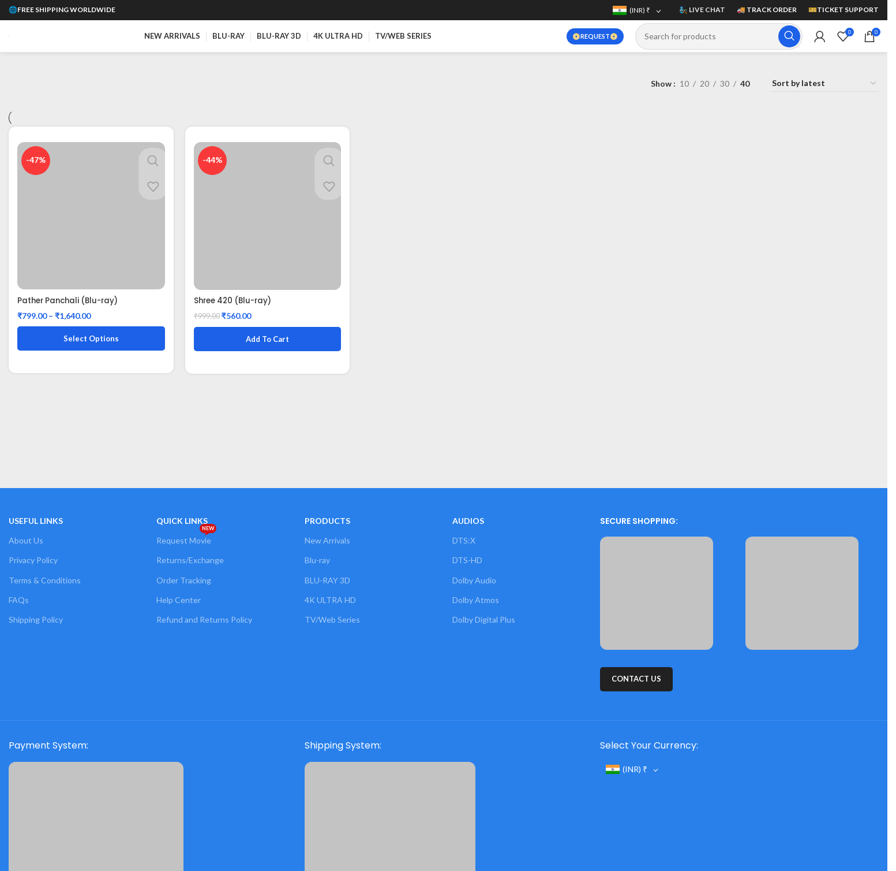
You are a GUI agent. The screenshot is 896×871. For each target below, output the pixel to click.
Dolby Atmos (475, 600)
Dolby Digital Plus (483, 619)
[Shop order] (825, 84)
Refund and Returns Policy (204, 619)
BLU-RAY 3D (327, 580)
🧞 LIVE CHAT (702, 9)
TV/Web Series (332, 619)
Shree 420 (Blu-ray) (237, 296)
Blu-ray (317, 560)
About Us (26, 540)
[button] (266, 334)
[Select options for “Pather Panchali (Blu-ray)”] (88, 334)
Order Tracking (183, 580)
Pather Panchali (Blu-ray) (71, 296)
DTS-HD (467, 560)
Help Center (178, 600)
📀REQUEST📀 (595, 36)
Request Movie (186, 538)
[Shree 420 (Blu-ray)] (266, 213)
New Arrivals (327, 540)
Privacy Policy (33, 560)
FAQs (19, 600)
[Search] (719, 36)
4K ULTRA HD (330, 600)
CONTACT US (636, 678)
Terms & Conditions (45, 580)
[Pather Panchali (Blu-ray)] (88, 213)
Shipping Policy (36, 619)
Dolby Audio (474, 580)
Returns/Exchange (190, 560)
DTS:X (463, 540)
